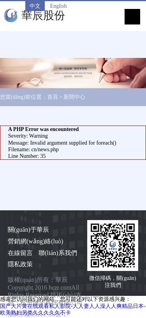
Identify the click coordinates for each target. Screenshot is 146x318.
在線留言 (20, 253)
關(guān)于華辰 (28, 229)
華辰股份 (43, 15)
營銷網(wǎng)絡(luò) (35, 241)
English (58, 6)
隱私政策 (20, 264)
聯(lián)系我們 (58, 253)
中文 (35, 6)
